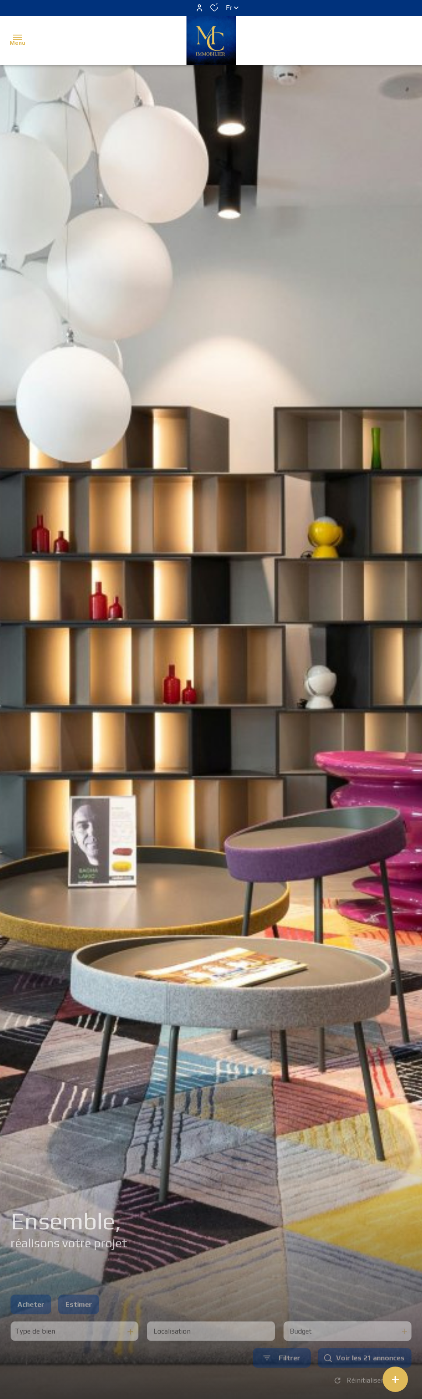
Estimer (78, 1320)
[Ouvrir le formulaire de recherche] (282, 1374)
